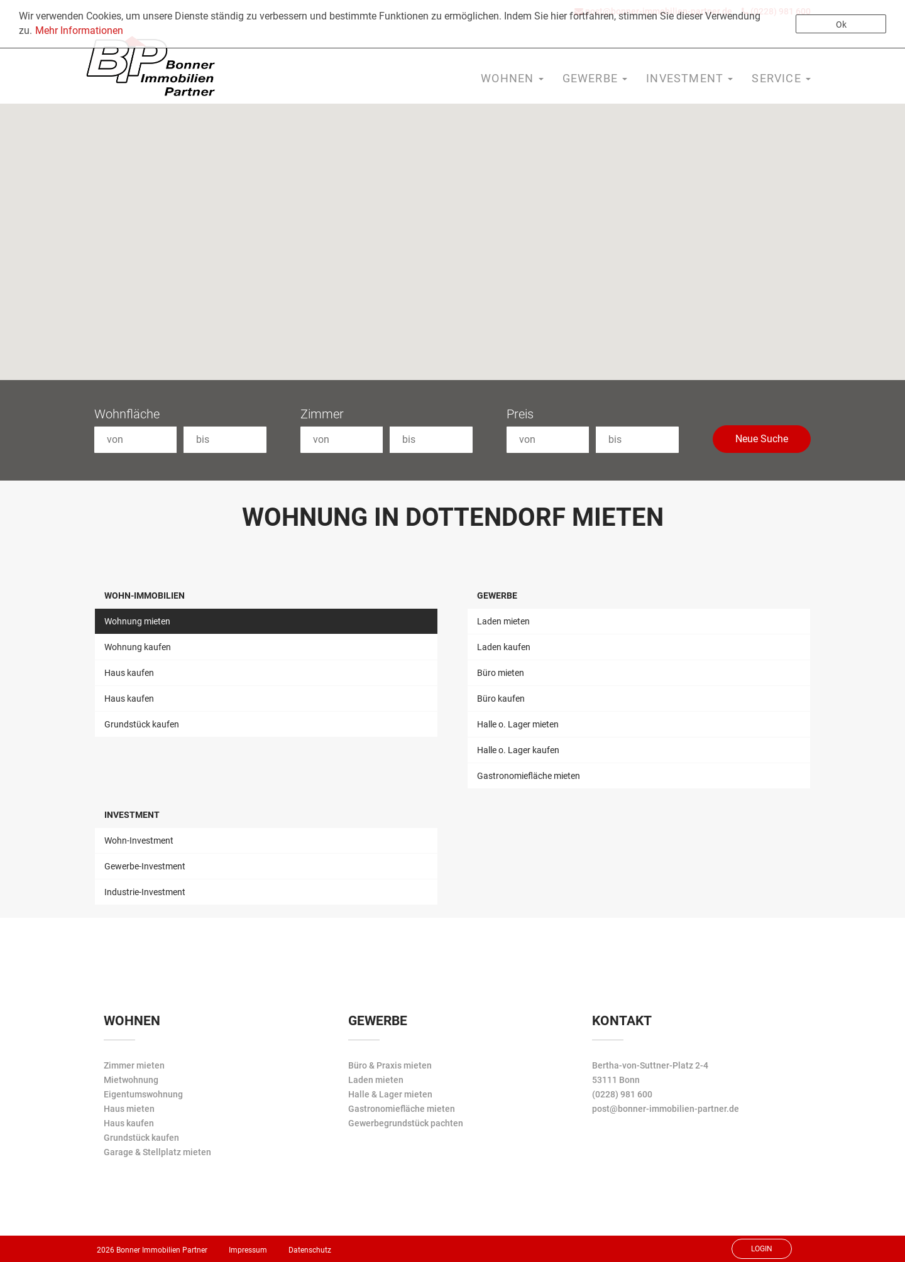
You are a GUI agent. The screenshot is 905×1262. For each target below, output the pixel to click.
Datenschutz (309, 1250)
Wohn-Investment (138, 840)
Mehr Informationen (79, 30)
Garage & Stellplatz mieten (157, 1152)
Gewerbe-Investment (144, 866)
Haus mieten (129, 1109)
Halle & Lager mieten (390, 1094)
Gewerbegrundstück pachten (405, 1123)
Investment (132, 815)
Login (761, 1248)
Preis (520, 414)
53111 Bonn (616, 1080)
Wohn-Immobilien (144, 595)
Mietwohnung (131, 1080)
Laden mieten (503, 621)
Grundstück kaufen (141, 724)
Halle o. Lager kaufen (518, 750)
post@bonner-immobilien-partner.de (665, 1109)
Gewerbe (497, 595)
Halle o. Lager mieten (518, 724)
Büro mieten (500, 673)
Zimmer (322, 414)
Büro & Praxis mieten (390, 1065)
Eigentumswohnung (143, 1094)
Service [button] (781, 78)
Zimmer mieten (134, 1065)
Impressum (248, 1250)
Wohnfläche (127, 414)
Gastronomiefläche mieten (528, 776)
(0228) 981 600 (622, 1094)
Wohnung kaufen (137, 647)
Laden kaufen (503, 647)
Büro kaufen (501, 699)
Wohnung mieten (137, 621)
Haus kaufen (129, 673)
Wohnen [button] (512, 78)
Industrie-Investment (144, 892)
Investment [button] (689, 78)
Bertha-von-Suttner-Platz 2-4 (650, 1065)
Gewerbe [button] (595, 78)
